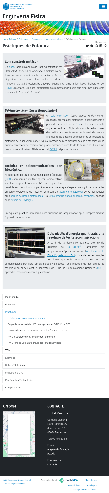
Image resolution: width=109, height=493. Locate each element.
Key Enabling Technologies (19, 380)
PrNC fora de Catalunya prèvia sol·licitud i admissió (34, 342)
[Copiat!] (105, 46)
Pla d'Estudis (12, 296)
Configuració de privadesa (85, 489)
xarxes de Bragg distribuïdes (27, 195)
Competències (13, 387)
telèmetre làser (59, 115)
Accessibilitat (74, 485)
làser (11, 66)
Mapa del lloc (91, 480)
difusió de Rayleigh (21, 200)
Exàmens (10, 357)
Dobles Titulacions (15, 365)
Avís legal (91, 485)
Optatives (10, 304)
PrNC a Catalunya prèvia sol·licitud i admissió (31, 336)
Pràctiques (23, 39)
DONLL (9, 87)
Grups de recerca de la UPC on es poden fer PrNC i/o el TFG (39, 324)
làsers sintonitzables (70, 191)
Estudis (12, 39)
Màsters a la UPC (14, 372)
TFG (7, 350)
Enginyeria (24, 16)
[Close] (103, 6)
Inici (4, 39)
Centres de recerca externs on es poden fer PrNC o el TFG (38, 330)
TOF (76, 124)
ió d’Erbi (75, 246)
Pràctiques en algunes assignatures (47, 39)
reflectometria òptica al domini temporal (71, 195)
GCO (8, 179)
